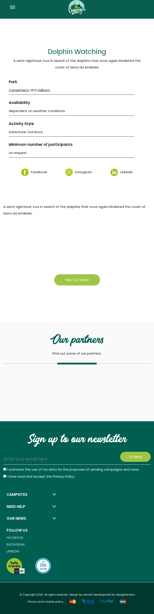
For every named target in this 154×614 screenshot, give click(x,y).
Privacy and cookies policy (45, 601)
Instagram (78, 172)
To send (135, 456)
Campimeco (19, 90)
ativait (87, 594)
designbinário (125, 594)
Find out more (77, 279)
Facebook (34, 172)
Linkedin (121, 172)
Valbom (43, 90)
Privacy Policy (64, 476)
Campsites (17, 494)
